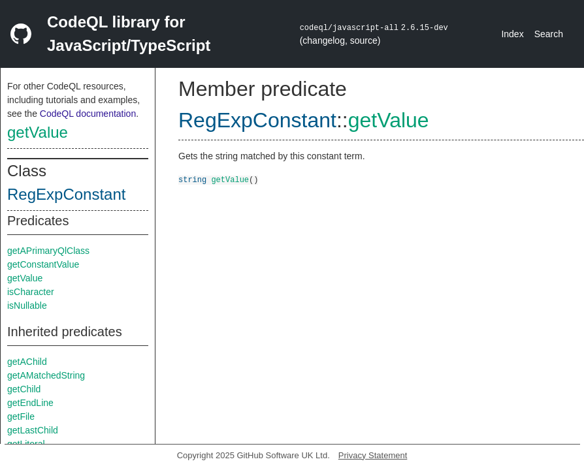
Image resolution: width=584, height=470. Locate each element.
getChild (24, 389)
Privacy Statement (373, 455)
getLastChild (32, 430)
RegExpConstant (66, 194)
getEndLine (30, 403)
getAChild (27, 361)
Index (512, 34)
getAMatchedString (46, 375)
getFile (21, 416)
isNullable (27, 305)
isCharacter (30, 292)
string (192, 179)
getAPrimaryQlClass (48, 250)
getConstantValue (43, 264)
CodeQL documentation (88, 113)
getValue (37, 132)
